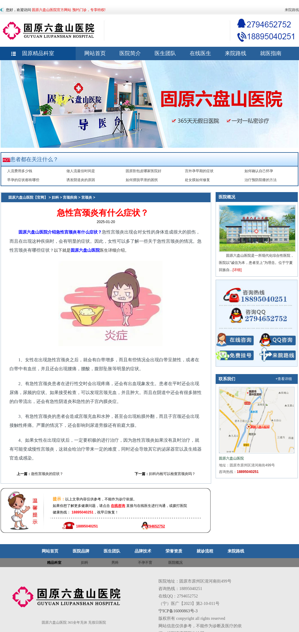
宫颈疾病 (70, 197)
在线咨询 (118, 506)
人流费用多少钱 (19, 171)
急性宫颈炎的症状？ (47, 474)
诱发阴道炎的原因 (80, 180)
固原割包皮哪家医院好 (143, 171)
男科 (115, 563)
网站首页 (50, 551)
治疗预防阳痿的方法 (261, 180)
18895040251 (247, 472)
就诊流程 (205, 551)
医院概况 (227, 196)
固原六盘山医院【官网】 (28, 197)
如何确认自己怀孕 (259, 171)
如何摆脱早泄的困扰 (142, 180)
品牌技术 (143, 551)
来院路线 (292, 10)
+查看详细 (283, 379)
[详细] (237, 270)
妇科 (55, 197)
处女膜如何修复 (197, 180)
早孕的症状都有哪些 (23, 180)
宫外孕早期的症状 (199, 171)
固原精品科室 (38, 53)
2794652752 (155, 526)
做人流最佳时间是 (80, 171)
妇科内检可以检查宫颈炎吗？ (172, 474)
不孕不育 (145, 563)
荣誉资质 (174, 551)
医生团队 (112, 551)
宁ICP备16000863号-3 (177, 611)
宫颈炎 (86, 197)
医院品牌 (81, 551)
